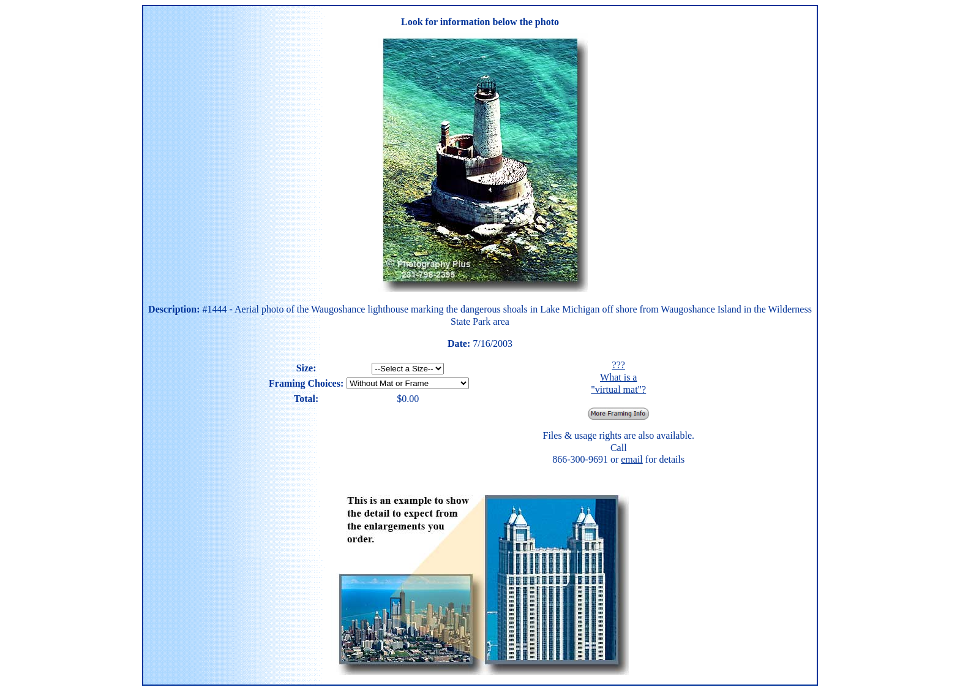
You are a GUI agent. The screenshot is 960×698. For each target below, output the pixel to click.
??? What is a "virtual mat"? (618, 377)
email (632, 459)
